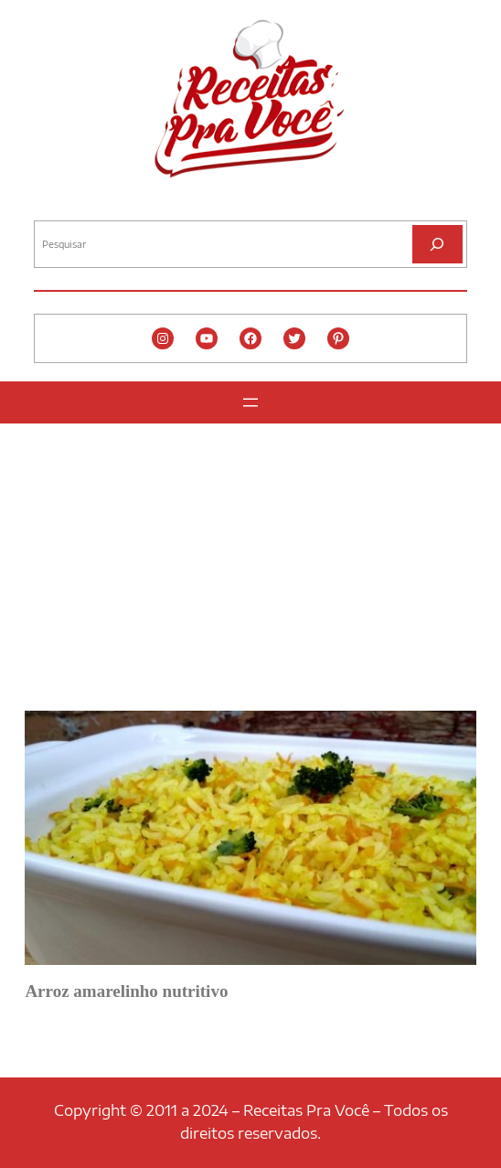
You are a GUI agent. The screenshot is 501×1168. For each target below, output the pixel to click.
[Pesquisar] (437, 244)
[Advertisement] (250, 561)
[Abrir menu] (250, 402)
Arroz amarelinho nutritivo (126, 991)
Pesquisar (58, 205)
